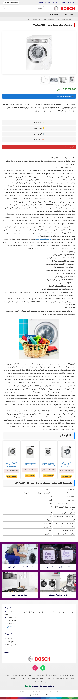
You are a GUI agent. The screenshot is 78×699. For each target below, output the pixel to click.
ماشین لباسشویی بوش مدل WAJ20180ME (66, 465)
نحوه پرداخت (9, 642)
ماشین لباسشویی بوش (60, 19)
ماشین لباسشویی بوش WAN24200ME (48, 464)
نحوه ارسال (9, 638)
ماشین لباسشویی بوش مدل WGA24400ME (12, 465)
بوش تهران (71, 2)
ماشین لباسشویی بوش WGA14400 (30, 464)
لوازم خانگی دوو (54, 14)
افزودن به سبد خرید (68, 147)
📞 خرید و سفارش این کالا (65, 96)
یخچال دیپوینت (68, 14)
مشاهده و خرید (66, 476)
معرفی (63, 2)
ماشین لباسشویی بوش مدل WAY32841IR (41, 19)
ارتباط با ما (55, 2)
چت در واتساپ (12, 627)
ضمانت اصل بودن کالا (12, 645)
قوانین (41, 2)
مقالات (48, 2)
